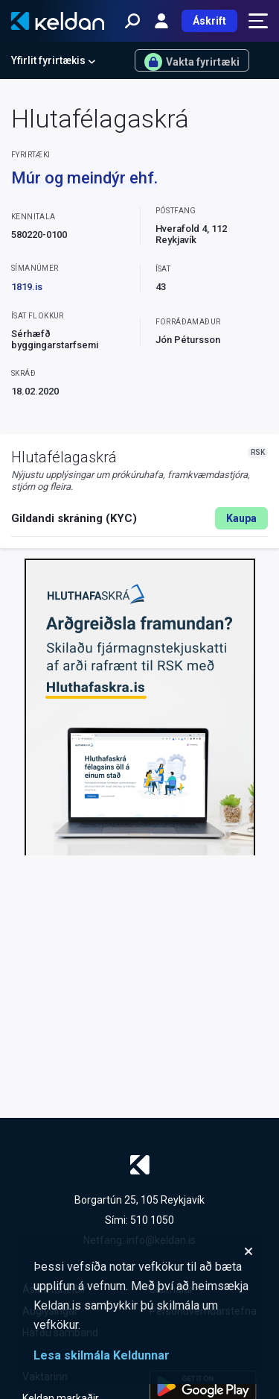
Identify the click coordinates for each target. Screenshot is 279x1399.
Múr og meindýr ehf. (84, 178)
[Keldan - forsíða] (57, 21)
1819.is (26, 286)
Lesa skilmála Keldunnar (101, 1355)
